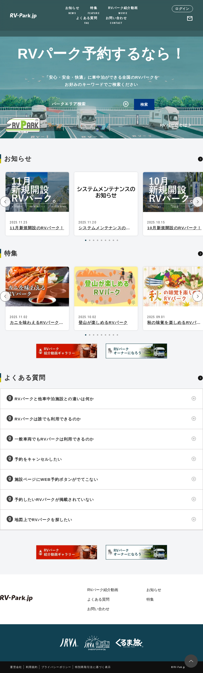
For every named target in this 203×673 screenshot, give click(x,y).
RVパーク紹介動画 (123, 10)
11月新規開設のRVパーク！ (37, 228)
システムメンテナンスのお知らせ (111, 228)
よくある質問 (86, 20)
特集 (94, 10)
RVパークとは (176, 125)
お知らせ (72, 10)
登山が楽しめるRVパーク (103, 322)
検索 (144, 104)
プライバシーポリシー (56, 667)
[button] (5, 201)
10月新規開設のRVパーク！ (174, 228)
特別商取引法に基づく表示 (93, 667)
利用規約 (32, 667)
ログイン (182, 9)
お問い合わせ (116, 20)
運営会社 (16, 667)
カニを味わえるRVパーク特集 (39, 322)
